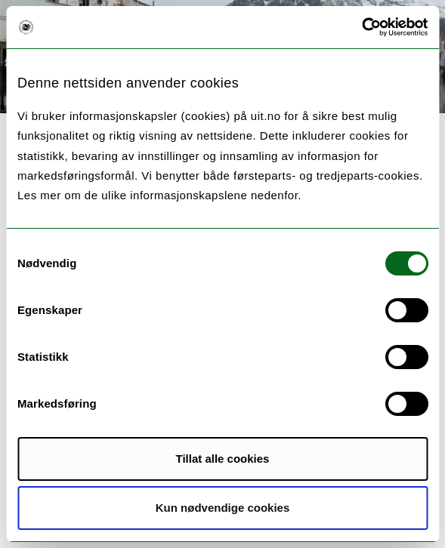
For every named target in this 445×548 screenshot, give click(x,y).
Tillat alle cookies (223, 458)
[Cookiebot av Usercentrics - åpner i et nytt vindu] (361, 27)
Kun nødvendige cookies (223, 507)
